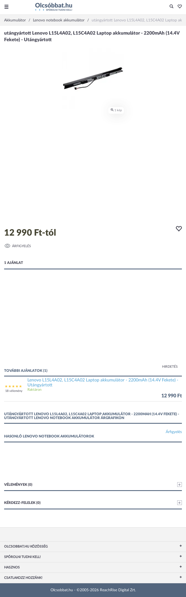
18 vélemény (13, 390)
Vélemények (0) (93, 484)
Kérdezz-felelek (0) (93, 502)
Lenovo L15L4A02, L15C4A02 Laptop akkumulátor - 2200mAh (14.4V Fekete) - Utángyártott (102, 382)
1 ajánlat (13, 263)
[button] (178, 7)
